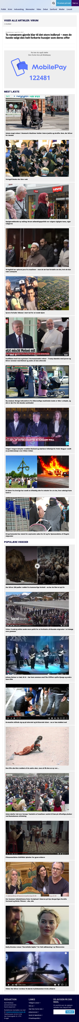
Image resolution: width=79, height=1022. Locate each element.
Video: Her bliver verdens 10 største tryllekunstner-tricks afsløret (30, 989)
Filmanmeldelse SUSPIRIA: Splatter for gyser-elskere (25, 857)
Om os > (31, 1006)
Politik (3, 9)
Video (39, 9)
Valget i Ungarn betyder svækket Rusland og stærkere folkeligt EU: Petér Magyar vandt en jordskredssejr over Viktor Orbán (38, 450)
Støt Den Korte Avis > (36, 1009)
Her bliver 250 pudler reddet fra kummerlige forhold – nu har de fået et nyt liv (35, 587)
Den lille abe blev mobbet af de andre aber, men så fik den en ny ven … (32, 768)
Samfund (53, 9)
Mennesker (30, 9)
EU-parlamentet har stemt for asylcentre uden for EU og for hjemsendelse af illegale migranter (37, 535)
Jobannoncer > (34, 1012)
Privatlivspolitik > (35, 1018)
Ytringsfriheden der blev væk (17, 179)
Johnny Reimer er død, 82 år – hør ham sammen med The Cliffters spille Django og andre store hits (38, 678)
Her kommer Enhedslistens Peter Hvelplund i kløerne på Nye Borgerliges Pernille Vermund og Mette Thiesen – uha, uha (36, 900)
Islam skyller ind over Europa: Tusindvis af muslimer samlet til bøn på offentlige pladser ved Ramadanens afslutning (39, 815)
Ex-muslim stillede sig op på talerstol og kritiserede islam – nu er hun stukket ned (36, 722)
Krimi (10, 9)
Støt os (75, 3)
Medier (62, 9)
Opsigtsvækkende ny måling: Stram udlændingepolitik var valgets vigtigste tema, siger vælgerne (38, 223)
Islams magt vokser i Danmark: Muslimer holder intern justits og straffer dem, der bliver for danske (39, 134)
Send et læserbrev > (36, 1015)
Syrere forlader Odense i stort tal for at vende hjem (25, 313)
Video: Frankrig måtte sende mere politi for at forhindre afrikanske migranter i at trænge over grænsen (39, 630)
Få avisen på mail (63, 3)
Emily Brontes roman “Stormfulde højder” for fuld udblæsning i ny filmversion (35, 947)
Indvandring (19, 9)
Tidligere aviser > (35, 1003)
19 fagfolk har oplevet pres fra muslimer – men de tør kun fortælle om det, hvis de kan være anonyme (38, 271)
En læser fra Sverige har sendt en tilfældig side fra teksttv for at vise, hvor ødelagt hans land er (39, 492)
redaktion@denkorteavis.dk (15, 1012)
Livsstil (69, 9)
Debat (45, 9)
